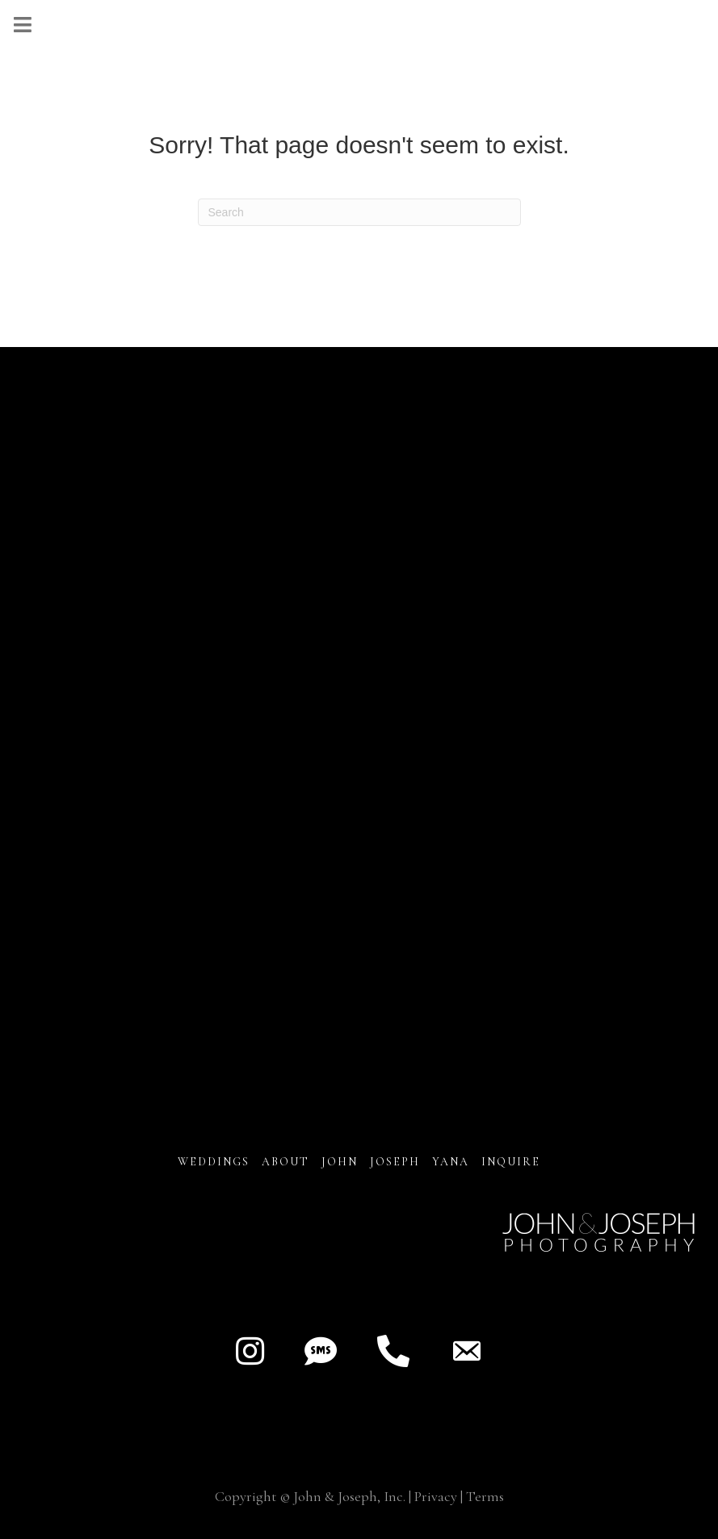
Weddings (214, 1162)
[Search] (359, 212)
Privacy (435, 1496)
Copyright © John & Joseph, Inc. (310, 1496)
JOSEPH (395, 1162)
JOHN (339, 1162)
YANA (450, 1162)
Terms (485, 1496)
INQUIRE (510, 1162)
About (287, 1162)
